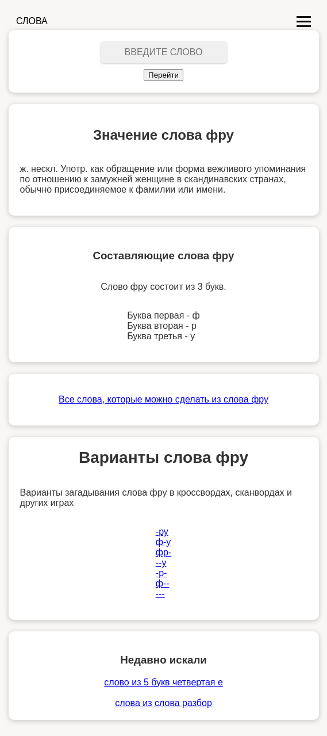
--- (160, 594)
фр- (163, 552)
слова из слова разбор (163, 703)
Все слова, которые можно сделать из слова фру (163, 399)
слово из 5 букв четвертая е (163, 682)
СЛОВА (32, 21)
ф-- (163, 583)
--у (161, 563)
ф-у (163, 542)
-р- (161, 573)
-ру (162, 531)
